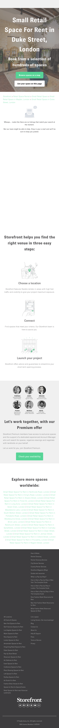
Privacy (33, 643)
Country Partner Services (38, 566)
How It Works (35, 553)
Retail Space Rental (21, 96)
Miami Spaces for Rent (11, 633)
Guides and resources (38, 573)
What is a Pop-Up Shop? (38, 577)
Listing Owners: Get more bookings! (42, 620)
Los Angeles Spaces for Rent (13, 630)
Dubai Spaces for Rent (11, 650)
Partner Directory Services (39, 560)
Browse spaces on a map (29, 75)
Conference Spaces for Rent (12, 667)
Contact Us (34, 627)
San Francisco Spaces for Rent (13, 627)
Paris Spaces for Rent (10, 637)
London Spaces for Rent (11, 640)
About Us (34, 630)
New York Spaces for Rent (12, 623)
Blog (32, 623)
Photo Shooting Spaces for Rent (14, 670)
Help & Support (36, 633)
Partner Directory (36, 556)
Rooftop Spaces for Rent (11, 677)
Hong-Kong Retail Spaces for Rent (14, 647)
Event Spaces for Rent (11, 663)
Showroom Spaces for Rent (12, 657)
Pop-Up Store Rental (10, 653)
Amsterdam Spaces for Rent (13, 643)
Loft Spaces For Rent (10, 673)
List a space (34, 617)
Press (32, 637)
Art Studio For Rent (10, 680)
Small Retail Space (40, 96)
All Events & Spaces (10, 620)
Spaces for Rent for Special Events (15, 687)
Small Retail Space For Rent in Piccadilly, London (27, 540)
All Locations (8, 617)
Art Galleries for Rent (10, 660)
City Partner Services (37, 563)
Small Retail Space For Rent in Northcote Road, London (26, 492)
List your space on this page (29, 83)
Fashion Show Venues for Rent (13, 683)
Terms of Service (36, 640)
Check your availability (29, 456)
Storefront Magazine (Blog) (39, 570)
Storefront (7, 96)
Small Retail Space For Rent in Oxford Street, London (33, 537)
